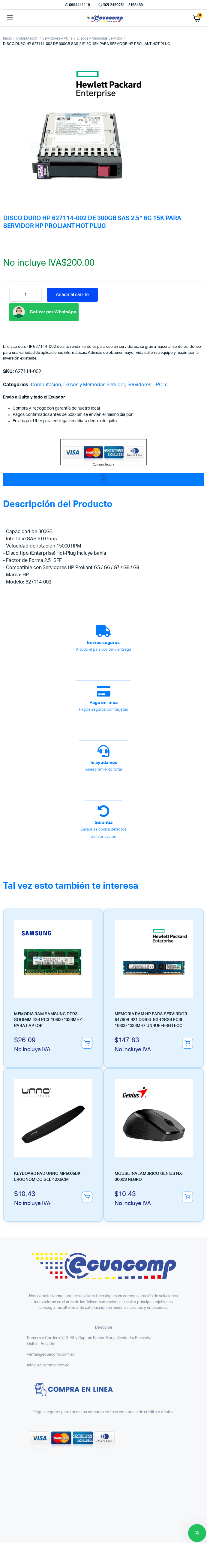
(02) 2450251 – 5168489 (120, 4)
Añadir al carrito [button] (87, 1043)
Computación (27, 38)
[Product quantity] (25, 294)
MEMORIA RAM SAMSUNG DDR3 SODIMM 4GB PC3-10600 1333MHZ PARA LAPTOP (48, 1020)
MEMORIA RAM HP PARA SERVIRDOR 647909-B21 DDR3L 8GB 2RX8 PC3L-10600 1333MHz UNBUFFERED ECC (151, 1020)
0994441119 (77, 4)
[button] (103, 478)
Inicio (7, 38)
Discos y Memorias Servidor (99, 38)
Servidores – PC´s (57, 38)
